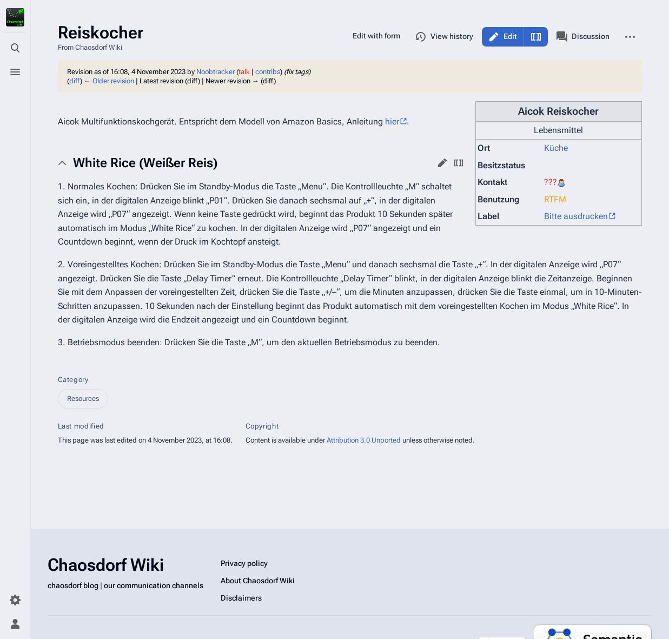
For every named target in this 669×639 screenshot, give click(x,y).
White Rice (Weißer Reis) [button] (145, 162)
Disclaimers (241, 598)
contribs (267, 72)
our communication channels (153, 585)
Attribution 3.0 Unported (364, 440)
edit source (459, 163)
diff (74, 81)
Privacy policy (244, 563)
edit (442, 163)
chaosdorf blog (73, 585)
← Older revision (109, 81)
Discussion (583, 36)
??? (550, 182)
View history (444, 36)
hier (392, 121)
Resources (83, 398)
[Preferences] (15, 600)
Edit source (536, 36)
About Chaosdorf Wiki (258, 580)
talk (244, 72)
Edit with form (376, 35)
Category (73, 380)
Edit (510, 36)
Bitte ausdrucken (576, 216)
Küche (556, 148)
